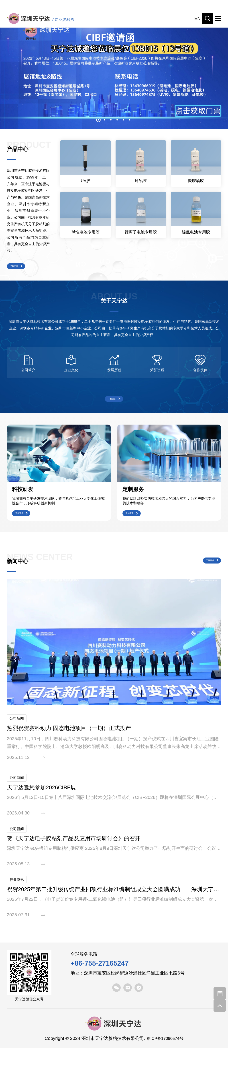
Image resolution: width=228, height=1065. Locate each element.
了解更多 (20, 268)
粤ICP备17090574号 (164, 1054)
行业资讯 (18, 895)
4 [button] (117, 119)
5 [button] (123, 119)
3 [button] (111, 119)
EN (197, 18)
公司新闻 (18, 732)
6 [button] (129, 119)
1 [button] (98, 119)
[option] (114, 72)
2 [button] (104, 119)
